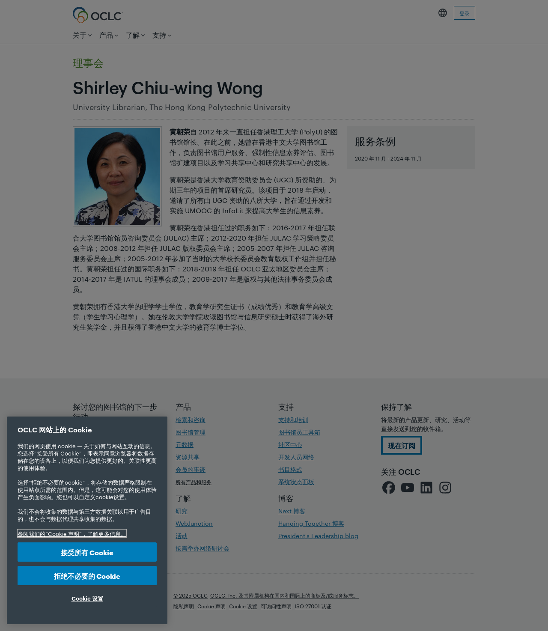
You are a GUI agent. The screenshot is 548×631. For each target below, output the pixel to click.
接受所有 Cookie (87, 552)
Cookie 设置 (87, 598)
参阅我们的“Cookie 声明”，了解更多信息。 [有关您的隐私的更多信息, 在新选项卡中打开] (72, 533)
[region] (87, 520)
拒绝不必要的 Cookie (87, 575)
